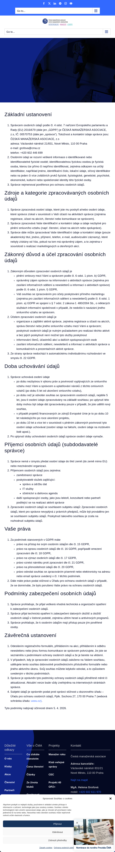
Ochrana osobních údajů (64, 848)
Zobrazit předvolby (57, 840)
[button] (110, 798)
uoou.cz (36, 700)
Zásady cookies (45, 848)
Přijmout (57, 824)
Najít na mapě (79, 780)
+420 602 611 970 (90, 791)
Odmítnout (57, 832)
